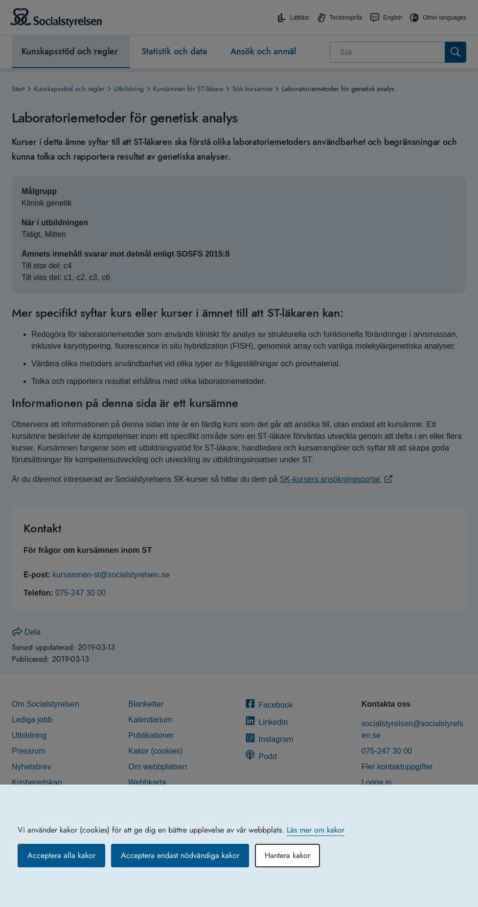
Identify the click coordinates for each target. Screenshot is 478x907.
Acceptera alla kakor (61, 855)
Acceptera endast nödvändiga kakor (180, 855)
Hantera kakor (287, 855)
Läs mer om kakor (315, 829)
